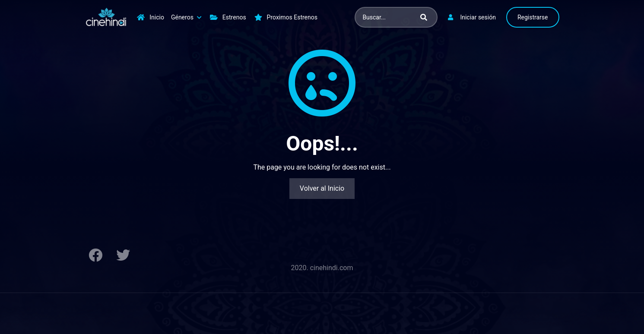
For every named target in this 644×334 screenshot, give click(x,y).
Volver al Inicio (322, 188)
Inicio (156, 17)
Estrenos (234, 17)
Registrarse (532, 17)
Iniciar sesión (478, 17)
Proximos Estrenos (292, 17)
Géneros (182, 17)
